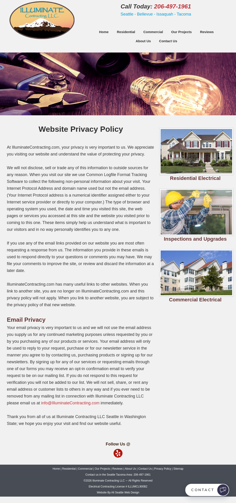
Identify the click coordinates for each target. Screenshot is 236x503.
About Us (143, 41)
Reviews (207, 32)
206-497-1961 (172, 6)
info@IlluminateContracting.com (70, 403)
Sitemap (178, 468)
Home (104, 32)
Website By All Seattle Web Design (118, 492)
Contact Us (168, 41)
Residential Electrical (195, 178)
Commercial (153, 32)
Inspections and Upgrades (195, 239)
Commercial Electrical (195, 300)
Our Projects (181, 32)
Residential (126, 32)
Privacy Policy (162, 468)
